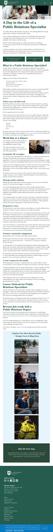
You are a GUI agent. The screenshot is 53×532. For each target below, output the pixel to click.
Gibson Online (8, 516)
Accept (44, 528)
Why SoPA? (47, 59)
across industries (29, 133)
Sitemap (6, 520)
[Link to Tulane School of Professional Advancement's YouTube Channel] (14, 480)
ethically (7, 226)
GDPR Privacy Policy (19, 530)
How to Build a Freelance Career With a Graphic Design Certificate (26, 383)
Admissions (8, 501)
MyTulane (7, 514)
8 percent (8, 293)
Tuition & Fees (8, 499)
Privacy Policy (8, 518)
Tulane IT (7, 509)
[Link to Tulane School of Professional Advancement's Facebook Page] (11, 481)
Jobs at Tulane (8, 507)
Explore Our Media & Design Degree (34, 59)
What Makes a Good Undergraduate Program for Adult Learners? (26, 358)
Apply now (19, 327)
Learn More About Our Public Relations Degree (14, 59)
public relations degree (9, 316)
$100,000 (46, 302)
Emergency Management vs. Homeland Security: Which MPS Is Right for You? (26, 434)
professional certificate (23, 316)
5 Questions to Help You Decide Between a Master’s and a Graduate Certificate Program (26, 409)
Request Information (10, 511)
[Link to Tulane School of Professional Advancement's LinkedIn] (17, 481)
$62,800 (5, 300)
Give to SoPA (8, 513)
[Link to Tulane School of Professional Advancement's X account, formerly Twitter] (8, 481)
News (6, 497)
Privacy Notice (9, 530)
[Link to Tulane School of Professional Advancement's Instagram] (5, 481)
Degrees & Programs (10, 503)
